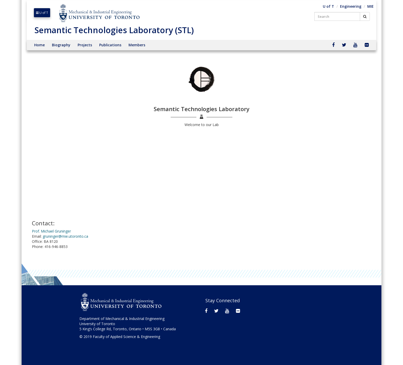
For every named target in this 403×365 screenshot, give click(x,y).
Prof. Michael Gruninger (51, 231)
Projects (85, 44)
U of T (42, 13)
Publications (110, 44)
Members (137, 44)
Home (39, 44)
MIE (370, 6)
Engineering (350, 6)
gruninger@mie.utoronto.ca (65, 236)
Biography (61, 44)
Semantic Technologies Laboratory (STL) (114, 29)
